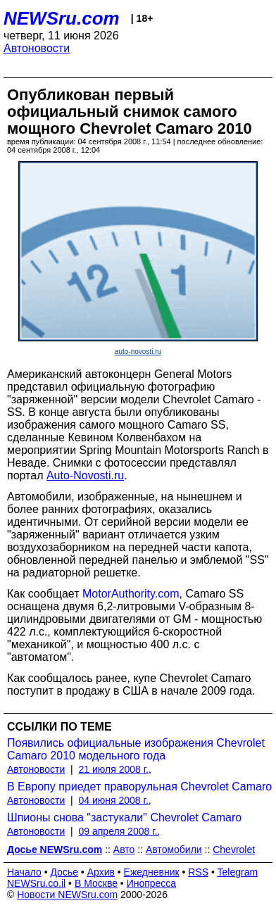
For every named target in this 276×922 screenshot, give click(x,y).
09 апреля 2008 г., (120, 831)
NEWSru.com (62, 18)
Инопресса (152, 883)
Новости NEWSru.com (67, 894)
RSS (198, 872)
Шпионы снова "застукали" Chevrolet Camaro (124, 817)
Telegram (238, 872)
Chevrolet (234, 849)
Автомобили (174, 849)
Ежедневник (152, 872)
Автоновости (37, 48)
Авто (124, 849)
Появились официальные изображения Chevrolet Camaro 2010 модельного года (136, 749)
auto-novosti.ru (138, 351)
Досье (64, 872)
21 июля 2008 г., (115, 769)
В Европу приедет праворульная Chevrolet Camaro (139, 786)
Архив (101, 872)
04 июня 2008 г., (115, 800)
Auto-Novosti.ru (85, 475)
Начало (24, 872)
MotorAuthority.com (131, 594)
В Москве (96, 883)
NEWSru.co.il (36, 883)
